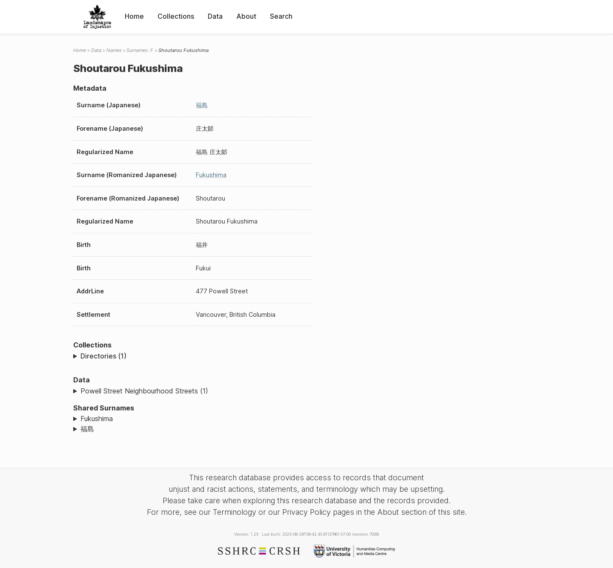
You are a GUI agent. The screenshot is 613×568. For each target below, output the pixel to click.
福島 (202, 105)
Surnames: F (139, 50)
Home (134, 16)
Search (281, 16)
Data (215, 16)
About (246, 16)
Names (114, 50)
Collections (176, 16)
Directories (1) (103, 356)
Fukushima (211, 174)
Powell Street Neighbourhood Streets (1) (144, 391)
